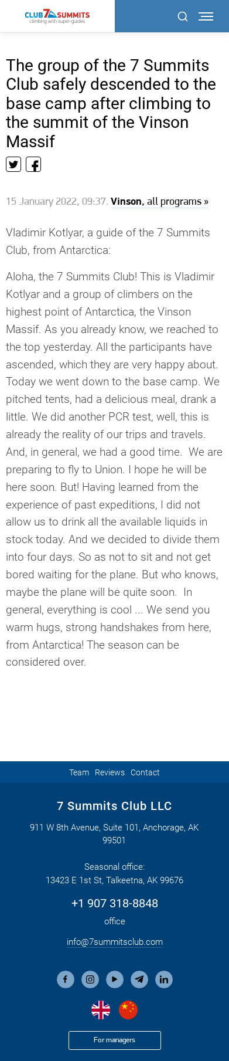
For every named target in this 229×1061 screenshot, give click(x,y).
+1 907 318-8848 (114, 903)
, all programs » (160, 202)
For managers (114, 1040)
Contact (145, 772)
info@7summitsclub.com (115, 942)
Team (79, 772)
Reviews (110, 772)
